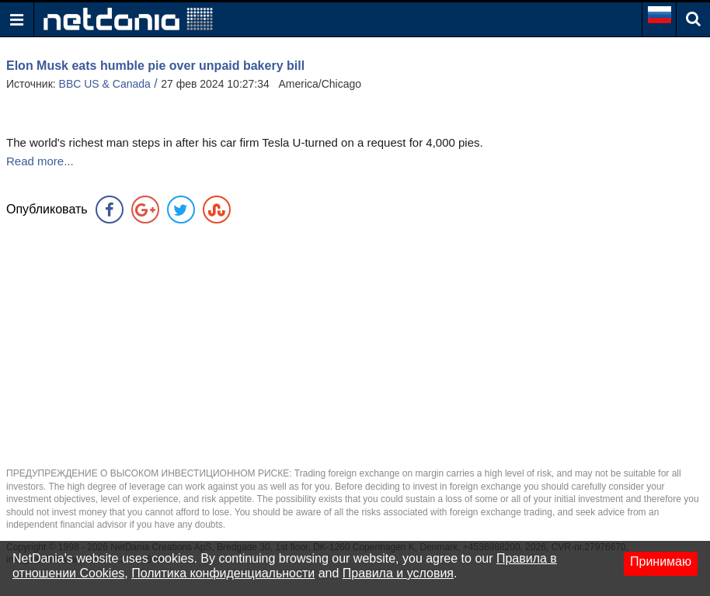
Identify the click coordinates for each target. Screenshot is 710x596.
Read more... (40, 161)
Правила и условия (398, 573)
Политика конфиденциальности (223, 573)
